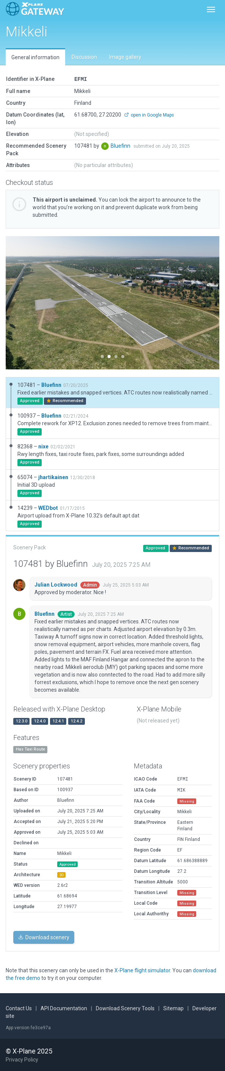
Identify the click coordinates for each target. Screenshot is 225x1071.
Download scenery (43, 937)
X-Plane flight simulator (142, 970)
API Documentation (64, 1008)
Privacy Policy (22, 1059)
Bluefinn (121, 145)
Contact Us (19, 1008)
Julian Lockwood (56, 584)
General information (35, 57)
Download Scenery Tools (125, 1008)
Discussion (84, 57)
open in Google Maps (149, 114)
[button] (22, 302)
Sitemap (173, 1008)
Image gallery (125, 57)
